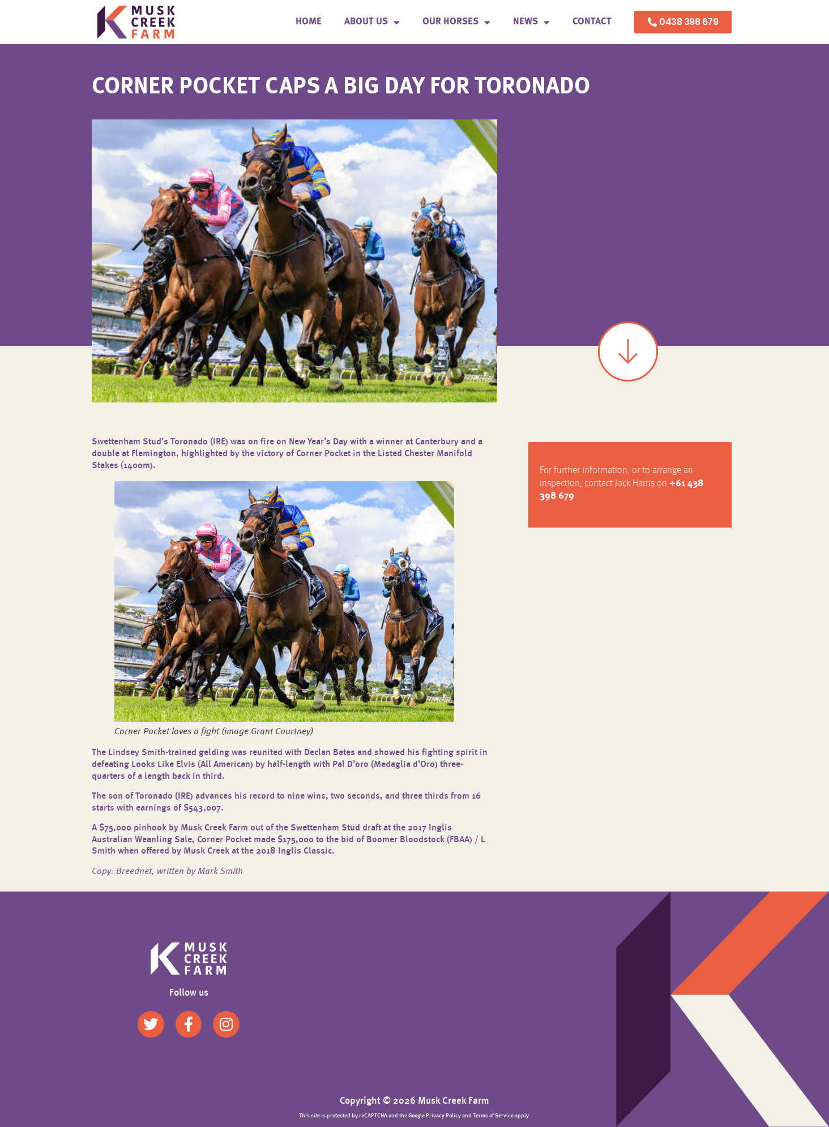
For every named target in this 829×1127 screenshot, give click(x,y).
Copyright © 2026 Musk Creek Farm (414, 1101)
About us (372, 22)
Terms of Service (493, 1116)
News (531, 22)
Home (309, 22)
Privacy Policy (443, 1116)
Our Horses (456, 22)
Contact (592, 22)
